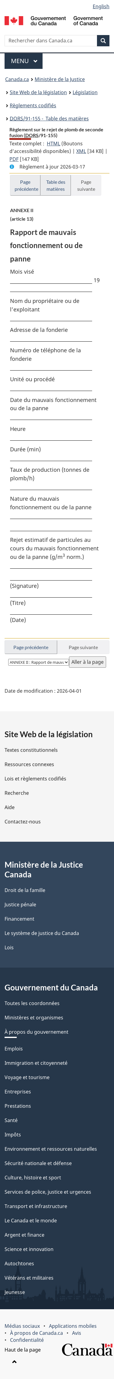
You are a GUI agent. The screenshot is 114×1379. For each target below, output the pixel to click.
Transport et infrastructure (36, 1206)
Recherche (17, 793)
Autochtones (19, 1263)
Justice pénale (20, 904)
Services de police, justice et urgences (48, 1192)
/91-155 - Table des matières (49, 118)
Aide (10, 807)
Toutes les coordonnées (32, 1003)
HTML (53, 143)
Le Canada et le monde (31, 1220)
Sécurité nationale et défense (38, 1163)
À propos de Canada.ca (36, 1333)
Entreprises (18, 1091)
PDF (14, 159)
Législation (85, 92)
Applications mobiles (73, 1326)
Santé (11, 1120)
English (101, 6)
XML (81, 151)
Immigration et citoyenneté (36, 1063)
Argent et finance (24, 1235)
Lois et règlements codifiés (35, 778)
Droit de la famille (25, 890)
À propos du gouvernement (36, 1032)
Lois (9, 947)
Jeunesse (15, 1292)
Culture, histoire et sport (33, 1177)
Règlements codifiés (33, 105)
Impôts (13, 1134)
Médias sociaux (22, 1326)
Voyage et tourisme (27, 1077)
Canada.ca (17, 79)
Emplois (14, 1048)
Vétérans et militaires (29, 1277)
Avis (76, 1333)
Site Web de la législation (38, 92)
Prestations (18, 1106)
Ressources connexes (29, 764)
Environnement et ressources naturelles (51, 1149)
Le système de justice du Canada (42, 933)
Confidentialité (27, 1340)
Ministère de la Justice (60, 79)
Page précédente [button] (26, 185)
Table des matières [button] (55, 185)
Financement (19, 918)
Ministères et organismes (34, 1017)
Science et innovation (29, 1249)
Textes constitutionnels (31, 750)
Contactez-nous (23, 821)
